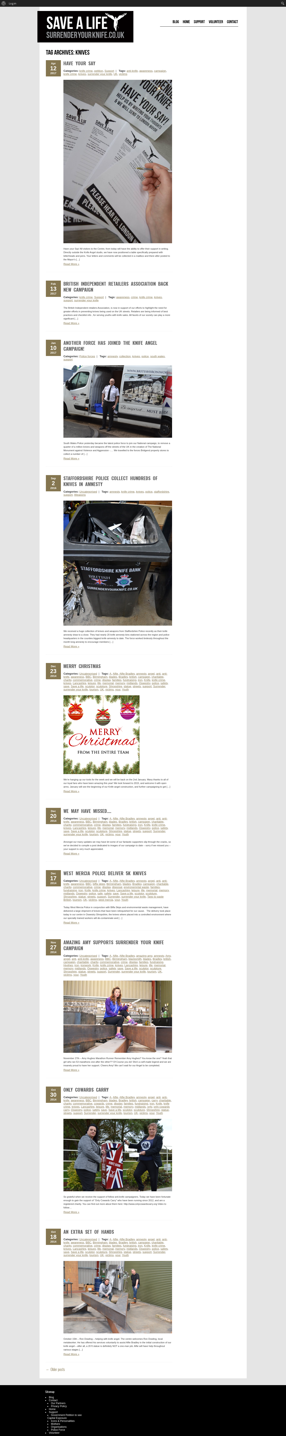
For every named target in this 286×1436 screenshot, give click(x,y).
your (117, 689)
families (116, 680)
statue (127, 686)
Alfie (115, 673)
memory (120, 683)
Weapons (80, 494)
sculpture (101, 686)
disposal (117, 887)
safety (164, 683)
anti (158, 673)
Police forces (87, 356)
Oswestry (144, 683)
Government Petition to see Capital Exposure (64, 1417)
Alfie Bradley (127, 673)
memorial (108, 683)
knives (82, 74)
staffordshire (161, 491)
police (145, 356)
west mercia (106, 899)
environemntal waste (136, 887)
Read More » (71, 264)
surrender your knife (100, 74)
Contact (53, 1400)
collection (125, 356)
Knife (147, 680)
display (106, 680)
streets (137, 686)
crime (134, 297)
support (68, 300)
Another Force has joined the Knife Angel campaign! (110, 345)
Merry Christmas (82, 666)
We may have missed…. (87, 810)
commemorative (82, 680)
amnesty (113, 356)
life (99, 683)
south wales (157, 356)
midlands (131, 683)
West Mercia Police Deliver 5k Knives (104, 873)
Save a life (77, 686)
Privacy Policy (59, 1406)
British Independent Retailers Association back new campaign (115, 286)
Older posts (55, 1369)
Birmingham (100, 676)
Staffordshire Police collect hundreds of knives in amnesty (110, 481)
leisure (92, 683)
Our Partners (58, 1403)
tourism (94, 689)
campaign (160, 70)
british (133, 676)
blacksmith (135, 959)
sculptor (90, 686)
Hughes (68, 965)
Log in (12, 3)
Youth (125, 689)
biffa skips (99, 884)
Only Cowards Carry (86, 1089)
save (66, 686)
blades (113, 676)
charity (67, 680)
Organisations (59, 1426)
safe (100, 893)
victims (123, 74)
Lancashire (79, 683)
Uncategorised (88, 491)
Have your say (79, 63)
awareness (146, 70)
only (149, 1106)
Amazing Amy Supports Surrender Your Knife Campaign (113, 945)
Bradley (123, 676)
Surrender (159, 686)
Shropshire (115, 686)
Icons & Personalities (63, 1421)
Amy (168, 955)
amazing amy (144, 955)
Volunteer (54, 1432)
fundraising (130, 680)
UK (115, 74)
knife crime (86, 70)
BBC (88, 676)
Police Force (58, 1429)
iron (140, 680)
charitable (157, 676)
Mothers (55, 1423)
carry (154, 1100)
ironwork (86, 965)
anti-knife (132, 70)
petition (98, 70)
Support (109, 70)
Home (52, 1409)
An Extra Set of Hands (88, 1231)
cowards (99, 1103)
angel (151, 673)
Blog (51, 1397)
